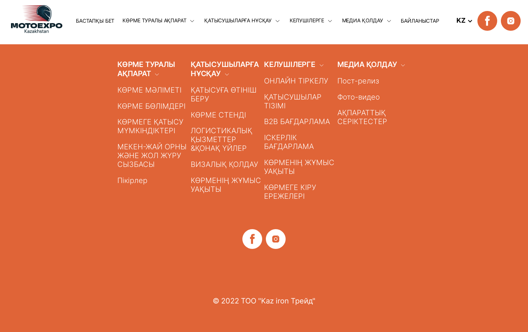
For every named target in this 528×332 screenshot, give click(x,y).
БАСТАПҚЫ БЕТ (95, 21)
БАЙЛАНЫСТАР (420, 21)
